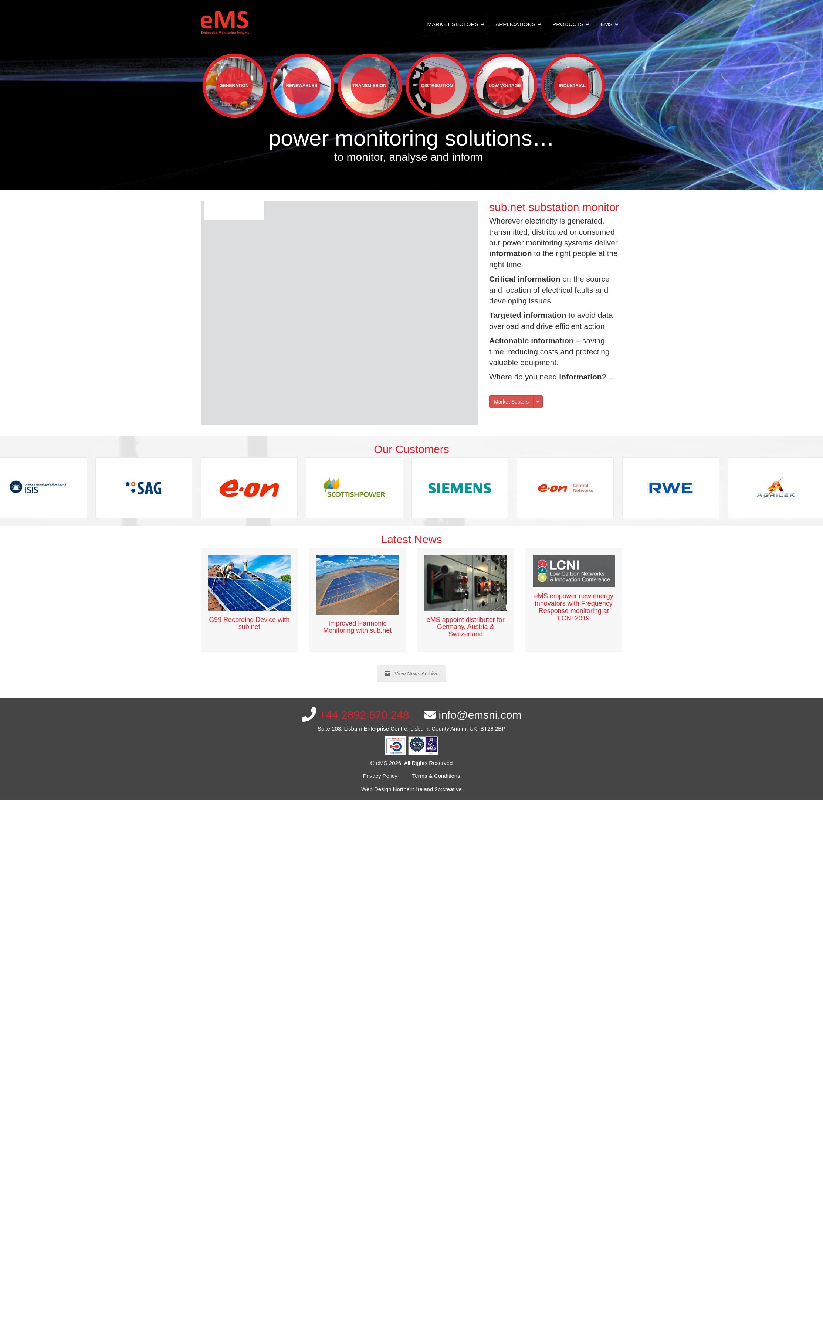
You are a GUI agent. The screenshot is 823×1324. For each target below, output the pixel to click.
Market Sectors (511, 402)
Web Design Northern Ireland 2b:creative (411, 789)
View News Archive (412, 674)
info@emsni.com (472, 715)
